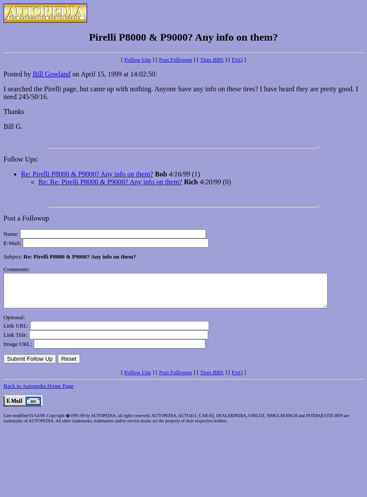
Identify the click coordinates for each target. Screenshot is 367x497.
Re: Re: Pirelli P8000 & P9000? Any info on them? (110, 182)
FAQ (237, 59)
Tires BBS (212, 59)
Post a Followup (26, 218)
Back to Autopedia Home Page (38, 392)
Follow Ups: (20, 159)
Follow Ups (137, 59)
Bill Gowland (52, 74)
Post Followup (175, 59)
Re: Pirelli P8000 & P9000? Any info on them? (87, 174)
